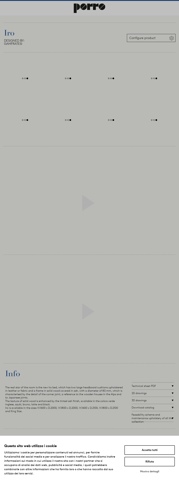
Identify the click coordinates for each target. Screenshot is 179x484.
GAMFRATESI (13, 44)
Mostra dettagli (149, 471)
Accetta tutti (149, 450)
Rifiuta (149, 461)
